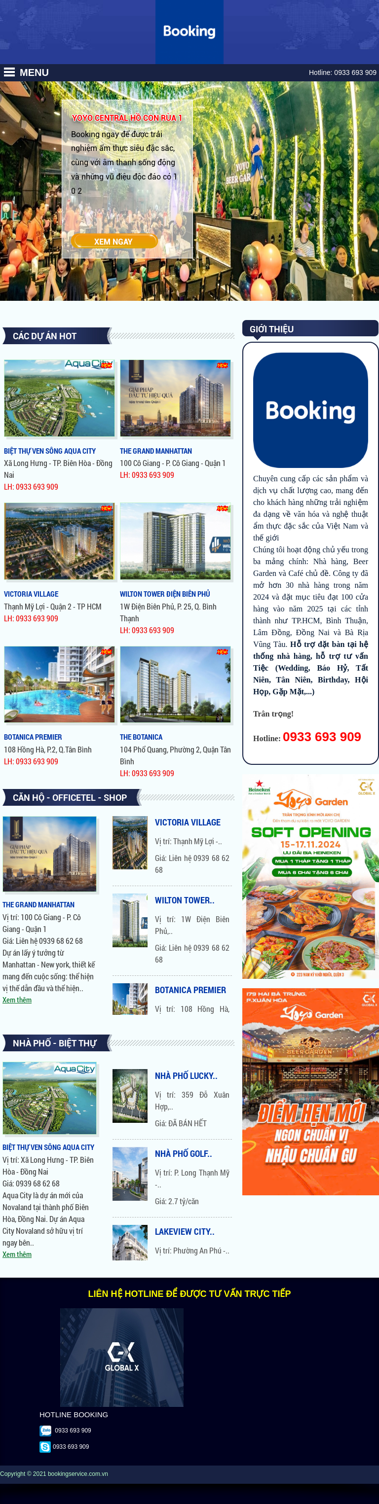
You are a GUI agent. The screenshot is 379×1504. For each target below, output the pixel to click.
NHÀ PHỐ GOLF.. (183, 1153)
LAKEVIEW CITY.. (185, 1231)
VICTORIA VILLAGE (188, 823)
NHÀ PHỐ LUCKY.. (186, 1075)
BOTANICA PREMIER (190, 991)
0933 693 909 (355, 72)
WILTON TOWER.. (185, 901)
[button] (9, 72)
